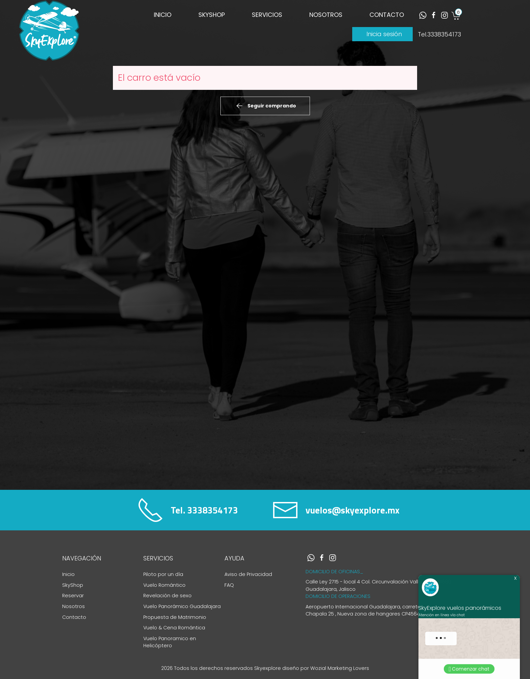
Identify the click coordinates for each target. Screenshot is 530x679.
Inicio (68, 574)
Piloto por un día (163, 574)
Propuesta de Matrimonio (174, 617)
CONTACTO (386, 14)
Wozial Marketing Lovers (339, 668)
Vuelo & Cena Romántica (174, 627)
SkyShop (72, 585)
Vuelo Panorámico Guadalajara (182, 606)
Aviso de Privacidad (248, 574)
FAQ (229, 585)
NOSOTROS (325, 14)
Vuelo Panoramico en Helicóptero (169, 642)
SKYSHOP (211, 14)
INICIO (162, 14)
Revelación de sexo (167, 595)
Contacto (74, 617)
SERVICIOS (267, 14)
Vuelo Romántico (164, 585)
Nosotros (73, 606)
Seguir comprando (265, 106)
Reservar (73, 595)
